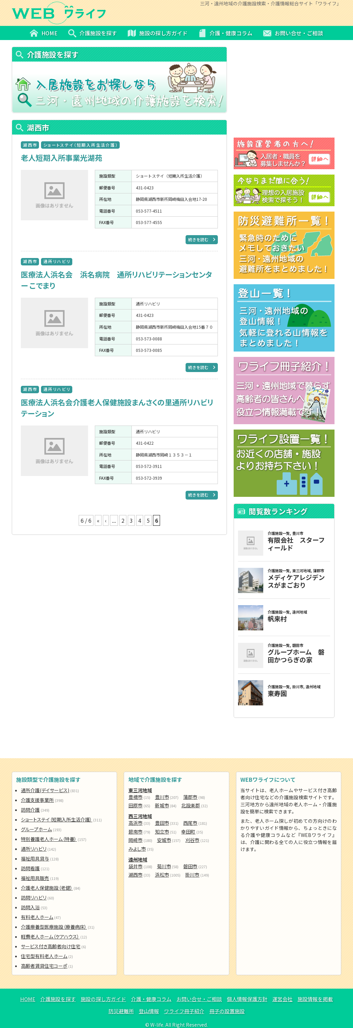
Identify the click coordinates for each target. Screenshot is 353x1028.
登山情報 (149, 1011)
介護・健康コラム (151, 998)
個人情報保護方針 (247, 998)
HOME (27, 998)
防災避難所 (121, 1011)
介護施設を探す (58, 998)
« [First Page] (98, 520)
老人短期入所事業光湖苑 (61, 157)
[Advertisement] (119, 584)
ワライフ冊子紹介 (184, 1011)
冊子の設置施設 (227, 1011)
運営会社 (282, 998)
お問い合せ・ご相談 (199, 998)
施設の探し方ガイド (103, 998)
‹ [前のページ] (106, 520)
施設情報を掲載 (315, 998)
